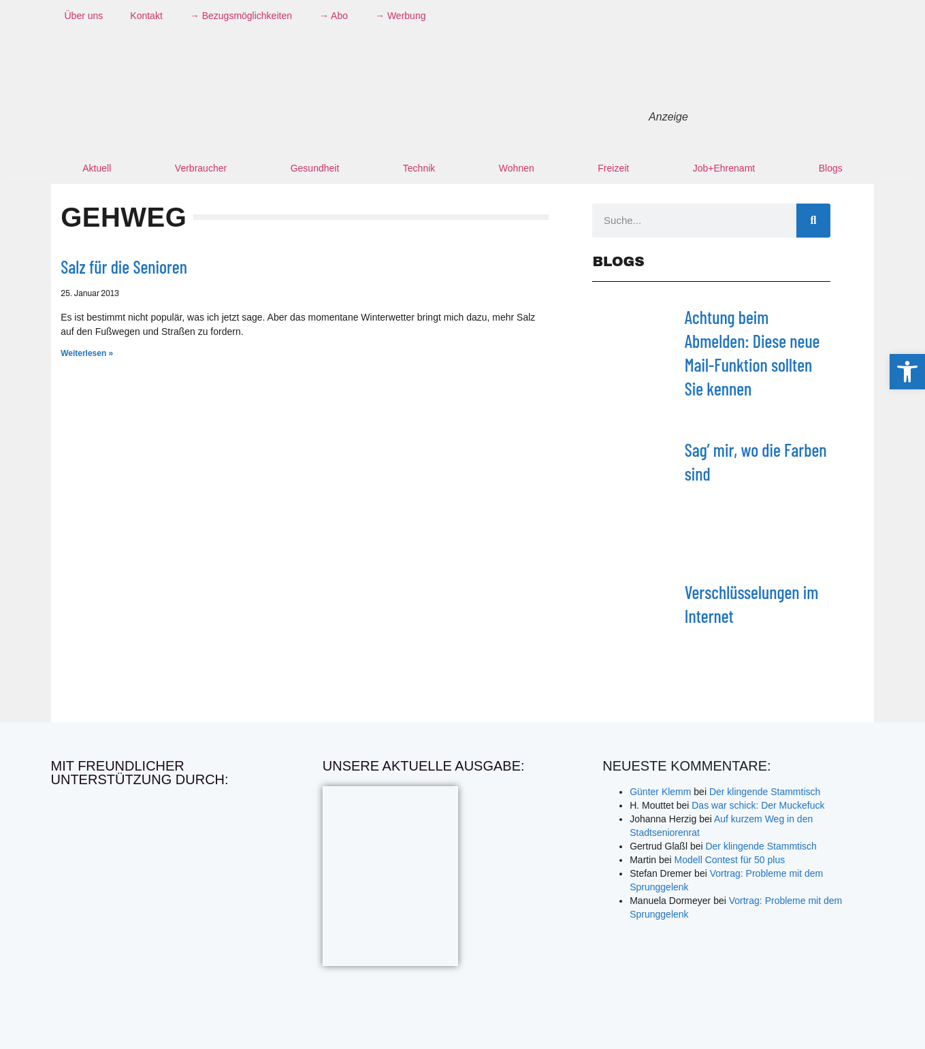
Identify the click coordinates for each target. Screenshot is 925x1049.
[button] (907, 371)
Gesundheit (315, 168)
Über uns (84, 15)
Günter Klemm (660, 791)
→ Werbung (400, 15)
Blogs (831, 168)
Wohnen (516, 168)
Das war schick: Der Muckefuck (758, 805)
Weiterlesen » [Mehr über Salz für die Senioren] (87, 353)
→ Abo (333, 15)
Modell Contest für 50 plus (730, 859)
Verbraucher (201, 168)
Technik (419, 168)
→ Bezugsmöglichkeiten (241, 15)
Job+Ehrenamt (724, 168)
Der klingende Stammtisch (764, 791)
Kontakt (146, 15)
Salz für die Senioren (124, 266)
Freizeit (613, 168)
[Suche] (813, 221)
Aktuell (96, 168)
